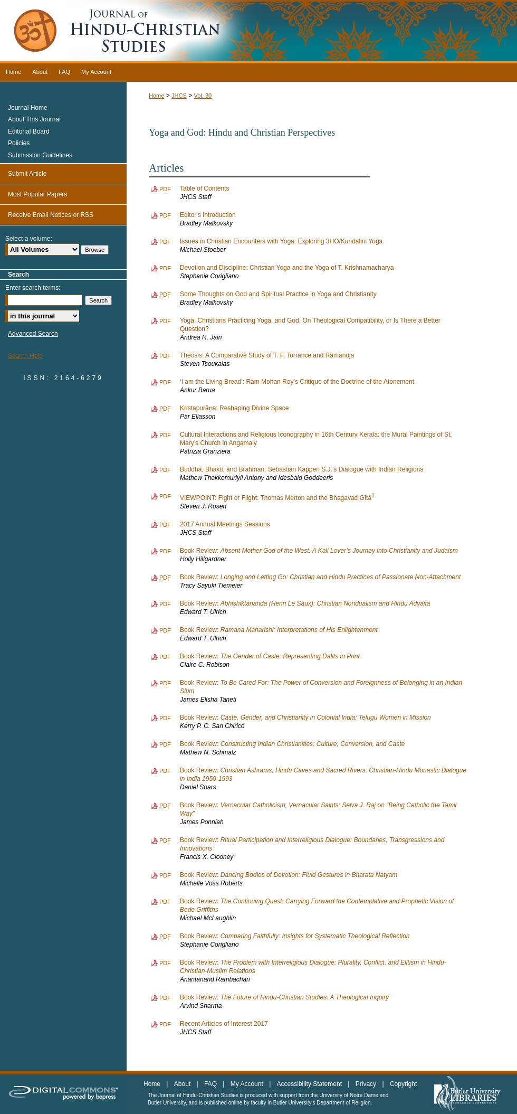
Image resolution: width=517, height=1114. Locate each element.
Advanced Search (33, 333)
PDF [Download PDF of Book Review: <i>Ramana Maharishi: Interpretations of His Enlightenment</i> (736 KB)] (165, 630)
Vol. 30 (203, 95)
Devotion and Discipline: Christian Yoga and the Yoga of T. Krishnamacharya (287, 267)
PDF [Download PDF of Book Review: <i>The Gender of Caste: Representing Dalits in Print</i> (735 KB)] (165, 657)
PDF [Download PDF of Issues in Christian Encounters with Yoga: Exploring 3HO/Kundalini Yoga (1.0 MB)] (165, 242)
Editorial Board (29, 131)
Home (156, 95)
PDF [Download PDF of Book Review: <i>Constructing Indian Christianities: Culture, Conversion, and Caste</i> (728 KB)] (165, 744)
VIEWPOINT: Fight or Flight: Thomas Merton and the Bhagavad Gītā (277, 498)
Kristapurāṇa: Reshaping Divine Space (234, 408)
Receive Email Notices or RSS (50, 215)
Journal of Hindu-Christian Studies (258, 31)
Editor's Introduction (208, 215)
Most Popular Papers (37, 194)
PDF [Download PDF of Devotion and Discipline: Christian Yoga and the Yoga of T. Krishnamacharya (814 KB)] (165, 268)
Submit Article (27, 173)
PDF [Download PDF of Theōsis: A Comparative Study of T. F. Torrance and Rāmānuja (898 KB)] (165, 356)
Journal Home (27, 107)
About (183, 1084)
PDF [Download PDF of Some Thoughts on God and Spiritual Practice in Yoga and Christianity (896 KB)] (165, 294)
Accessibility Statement (310, 1084)
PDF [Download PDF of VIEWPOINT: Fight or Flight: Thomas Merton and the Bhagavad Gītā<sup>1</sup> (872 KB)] (165, 496)
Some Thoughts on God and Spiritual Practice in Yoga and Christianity (278, 294)
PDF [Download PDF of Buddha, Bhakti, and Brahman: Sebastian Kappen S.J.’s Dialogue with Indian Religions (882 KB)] (165, 470)
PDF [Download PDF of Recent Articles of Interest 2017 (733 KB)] (165, 1024)
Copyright (403, 1084)
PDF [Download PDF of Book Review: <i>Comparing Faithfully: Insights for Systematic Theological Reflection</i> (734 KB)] (165, 936)
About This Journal (34, 119)
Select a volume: (28, 238)
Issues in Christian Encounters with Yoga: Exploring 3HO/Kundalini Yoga (281, 241)
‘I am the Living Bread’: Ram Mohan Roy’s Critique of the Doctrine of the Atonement (297, 381)
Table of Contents (204, 188)
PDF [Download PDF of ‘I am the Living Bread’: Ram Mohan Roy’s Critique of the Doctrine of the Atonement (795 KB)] (165, 382)
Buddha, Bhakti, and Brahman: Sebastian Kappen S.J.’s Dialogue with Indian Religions (301, 469)
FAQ (211, 1084)
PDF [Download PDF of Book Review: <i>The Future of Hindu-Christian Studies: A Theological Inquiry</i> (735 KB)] (165, 998)
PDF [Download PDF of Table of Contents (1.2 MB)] (165, 189)
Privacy (367, 1084)
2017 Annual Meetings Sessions (225, 524)
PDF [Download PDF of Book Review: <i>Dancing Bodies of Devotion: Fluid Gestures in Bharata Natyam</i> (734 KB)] (165, 875)
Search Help (25, 356)
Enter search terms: (33, 287)
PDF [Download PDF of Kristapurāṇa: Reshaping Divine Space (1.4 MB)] (165, 408)
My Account (248, 1084)
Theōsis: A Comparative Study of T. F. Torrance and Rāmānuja (267, 355)
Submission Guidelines (40, 155)
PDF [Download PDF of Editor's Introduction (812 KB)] (165, 215)
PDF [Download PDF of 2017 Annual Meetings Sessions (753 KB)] (165, 525)
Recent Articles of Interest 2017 (224, 1023)
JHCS (179, 95)
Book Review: (319, 550)
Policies (19, 143)
